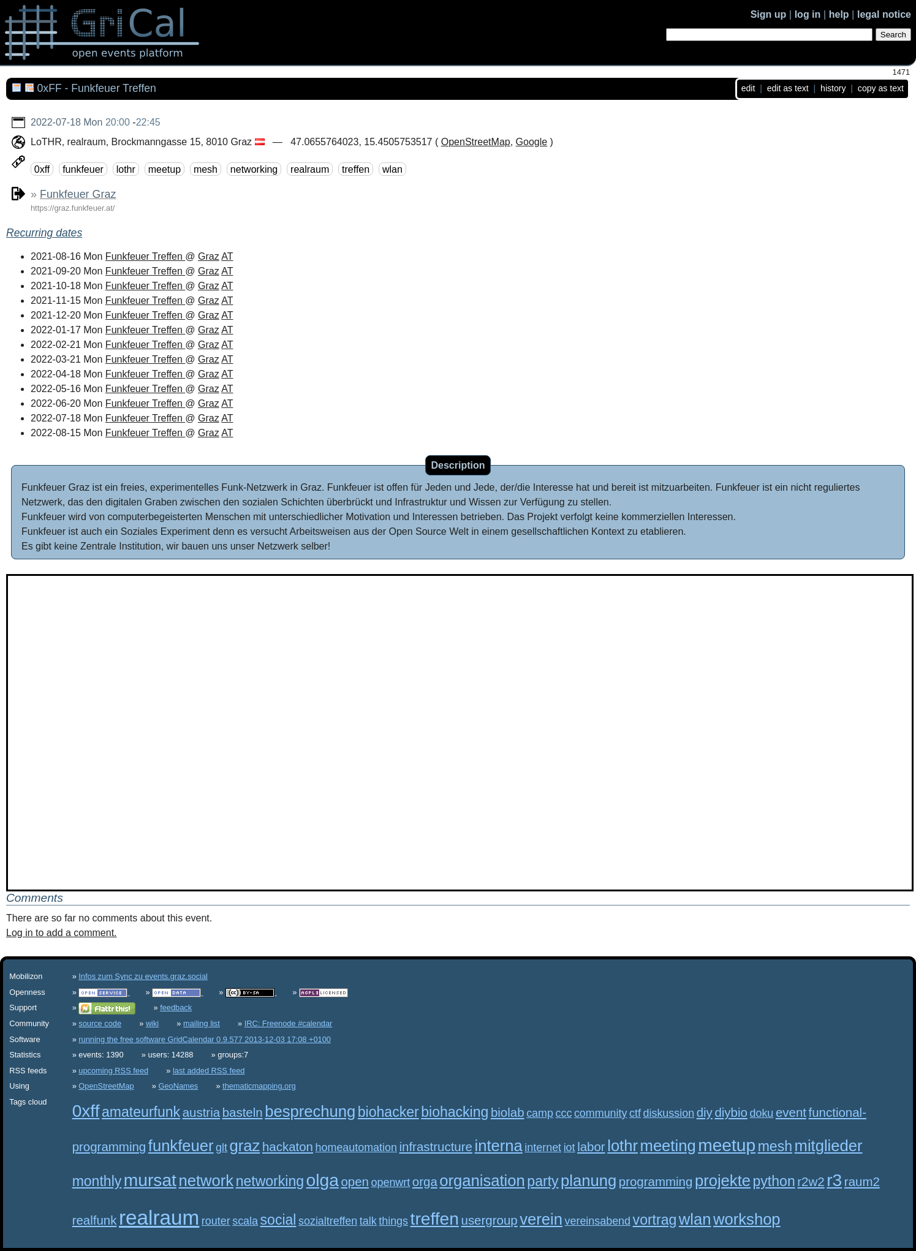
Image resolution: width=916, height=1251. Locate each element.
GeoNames (179, 1085)
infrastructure (435, 1147)
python (774, 1181)
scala (245, 1221)
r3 (834, 1180)
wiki (152, 1023)
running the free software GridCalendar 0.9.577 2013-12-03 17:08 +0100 (204, 1039)
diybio (730, 1112)
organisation (481, 1180)
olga (322, 1180)
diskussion (669, 1113)
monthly (97, 1181)
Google (532, 142)
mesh (206, 169)
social (278, 1220)
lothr (125, 169)
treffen (355, 169)
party (542, 1181)
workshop (747, 1219)
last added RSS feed (208, 1070)
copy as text (881, 88)
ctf (635, 1113)
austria (201, 1112)
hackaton (287, 1147)
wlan (392, 169)
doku (761, 1113)
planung (588, 1180)
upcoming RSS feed (113, 1070)
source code (99, 1023)
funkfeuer (83, 169)
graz (245, 1145)
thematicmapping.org (259, 1085)
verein (541, 1219)
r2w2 (810, 1181)
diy (705, 1112)
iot (569, 1147)
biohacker (388, 1112)
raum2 (862, 1181)
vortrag (655, 1220)
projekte (723, 1180)
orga (424, 1181)
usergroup (489, 1220)
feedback (176, 1007)
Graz (208, 256)
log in (808, 14)
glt (221, 1147)
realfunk (94, 1220)
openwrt (391, 1182)
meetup (164, 169)
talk (368, 1221)
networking (254, 169)
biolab (507, 1112)
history (833, 88)
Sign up (769, 14)
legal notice (884, 14)
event (791, 1112)
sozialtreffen (327, 1221)
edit (748, 88)
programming (656, 1181)
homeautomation (356, 1147)
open (355, 1181)
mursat (150, 1180)
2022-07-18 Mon (66, 122)
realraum (309, 169)
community (600, 1113)
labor (591, 1147)
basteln (242, 1112)
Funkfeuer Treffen (145, 256)
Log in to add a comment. (61, 933)
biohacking (454, 1112)
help (839, 14)
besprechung (310, 1111)
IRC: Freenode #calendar (288, 1023)
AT (227, 256)
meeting (668, 1145)
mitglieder (829, 1145)
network (205, 1180)
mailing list (201, 1023)
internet (542, 1147)
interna (499, 1145)
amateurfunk (141, 1112)
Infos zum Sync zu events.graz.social (143, 976)
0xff (42, 169)
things (393, 1221)
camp (539, 1113)
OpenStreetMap (475, 142)
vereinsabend (598, 1221)
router (216, 1221)
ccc (563, 1113)
